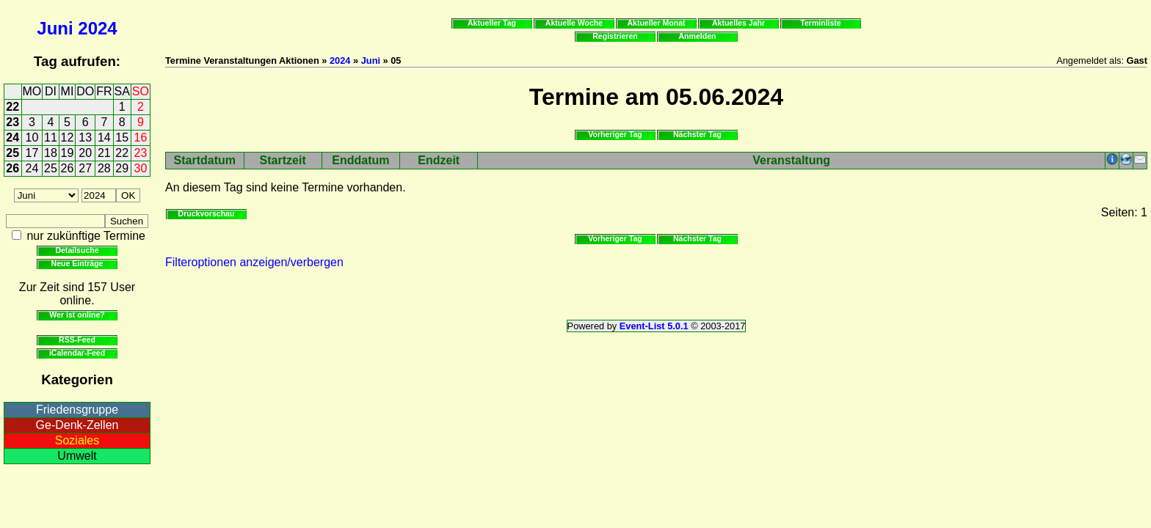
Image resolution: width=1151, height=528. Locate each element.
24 (12, 137)
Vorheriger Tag (615, 134)
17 (32, 153)
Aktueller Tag (492, 22)
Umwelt (76, 456)
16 (141, 137)
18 (50, 153)
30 (141, 168)
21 (104, 153)
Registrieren (615, 36)
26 (12, 168)
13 (85, 137)
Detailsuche (76, 250)
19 (67, 153)
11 (50, 137)
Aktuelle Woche (574, 22)
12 (67, 137)
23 (12, 122)
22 (12, 106)
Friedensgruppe (77, 409)
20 (85, 153)
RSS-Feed (77, 339)
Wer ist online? (76, 314)
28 (104, 168)
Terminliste (820, 22)
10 (32, 137)
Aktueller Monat (656, 22)
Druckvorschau (206, 213)
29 (121, 168)
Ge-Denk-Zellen (77, 425)
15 (121, 137)
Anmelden (697, 36)
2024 (97, 28)
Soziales (77, 440)
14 (104, 137)
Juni (55, 28)
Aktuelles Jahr (738, 22)
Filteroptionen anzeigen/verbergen (254, 262)
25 (12, 153)
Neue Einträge (77, 263)
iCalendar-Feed (77, 352)
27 (85, 168)
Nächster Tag (697, 134)
